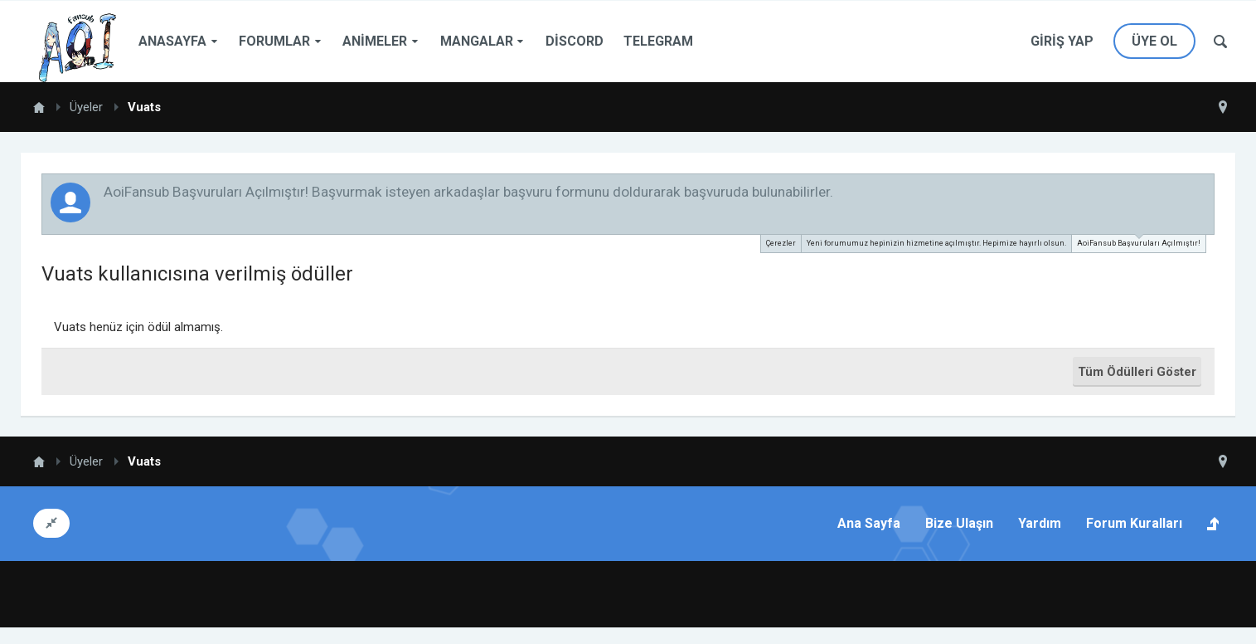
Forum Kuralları (1134, 523)
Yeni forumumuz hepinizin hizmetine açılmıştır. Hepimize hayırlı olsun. (936, 243)
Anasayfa (172, 41)
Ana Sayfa (868, 523)
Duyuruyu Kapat (1203, 191)
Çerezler (781, 243)
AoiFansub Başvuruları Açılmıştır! (1138, 241)
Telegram (658, 41)
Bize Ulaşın (959, 523)
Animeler (374, 41)
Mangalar (476, 41)
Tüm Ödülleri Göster (1137, 371)
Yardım (1039, 523)
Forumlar (274, 41)
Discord (575, 41)
